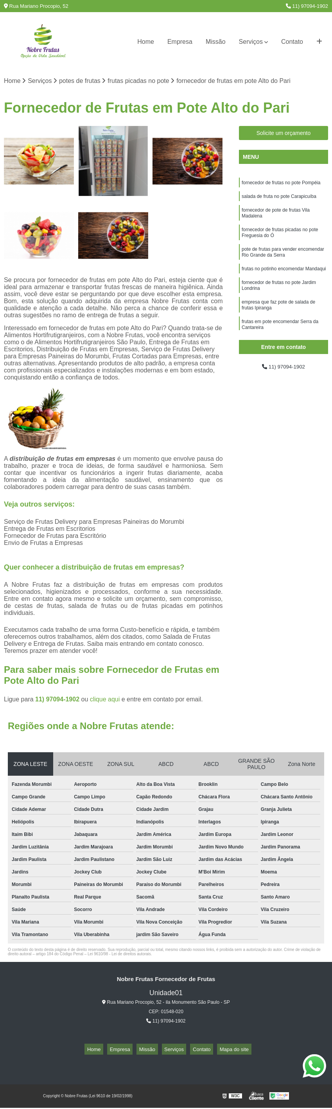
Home (145, 41)
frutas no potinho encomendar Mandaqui (284, 280)
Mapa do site (221, 1050)
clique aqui (105, 700)
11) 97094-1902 (307, 6)
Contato (292, 41)
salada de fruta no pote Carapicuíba (279, 200)
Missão (216, 41)
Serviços (251, 41)
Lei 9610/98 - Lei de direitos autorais (119, 955)
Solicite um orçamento (284, 134)
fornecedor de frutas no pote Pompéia (281, 185)
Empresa (179, 41)
